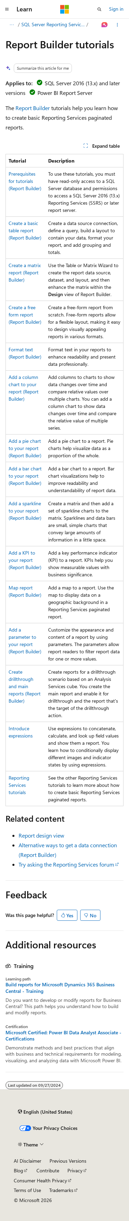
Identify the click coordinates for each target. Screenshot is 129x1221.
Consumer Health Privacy (40, 1180)
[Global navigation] (7, 9)
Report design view (41, 835)
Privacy (75, 1170)
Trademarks (61, 1190)
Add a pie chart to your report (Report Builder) (25, 448)
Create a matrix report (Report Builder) (25, 272)
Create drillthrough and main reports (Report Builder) (25, 686)
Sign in (116, 9)
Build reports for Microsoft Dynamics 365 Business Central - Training (60, 987)
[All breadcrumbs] (12, 24)
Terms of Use (27, 1190)
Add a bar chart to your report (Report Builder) (25, 475)
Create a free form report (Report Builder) (25, 314)
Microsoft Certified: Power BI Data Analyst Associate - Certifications (63, 1035)
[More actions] (117, 24)
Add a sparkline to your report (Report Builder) (25, 510)
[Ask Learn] (104, 24)
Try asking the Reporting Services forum (66, 864)
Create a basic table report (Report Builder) (25, 230)
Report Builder (32, 107)
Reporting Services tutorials (19, 784)
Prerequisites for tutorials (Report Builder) (25, 181)
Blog (18, 1170)
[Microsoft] (64, 9)
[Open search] (99, 9)
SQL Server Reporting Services (53, 24)
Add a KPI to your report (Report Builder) (25, 559)
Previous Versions (68, 1160)
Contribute (47, 1170)
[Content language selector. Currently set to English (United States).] (45, 1111)
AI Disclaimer (27, 1160)
